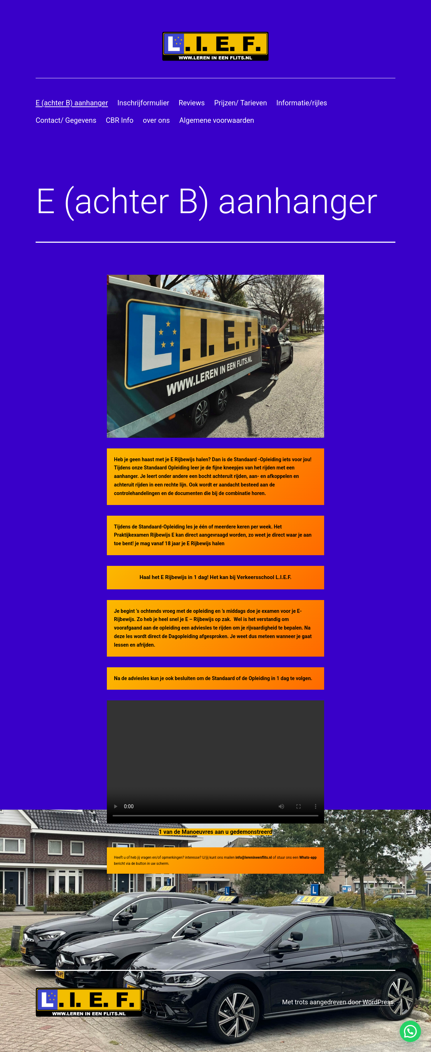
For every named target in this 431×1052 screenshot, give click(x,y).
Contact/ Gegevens (66, 120)
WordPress (378, 1002)
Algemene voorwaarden (216, 120)
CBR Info (120, 120)
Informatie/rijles (301, 103)
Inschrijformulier (144, 103)
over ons (156, 120)
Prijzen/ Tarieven (240, 103)
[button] (410, 1031)
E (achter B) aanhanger (72, 103)
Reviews (191, 103)
